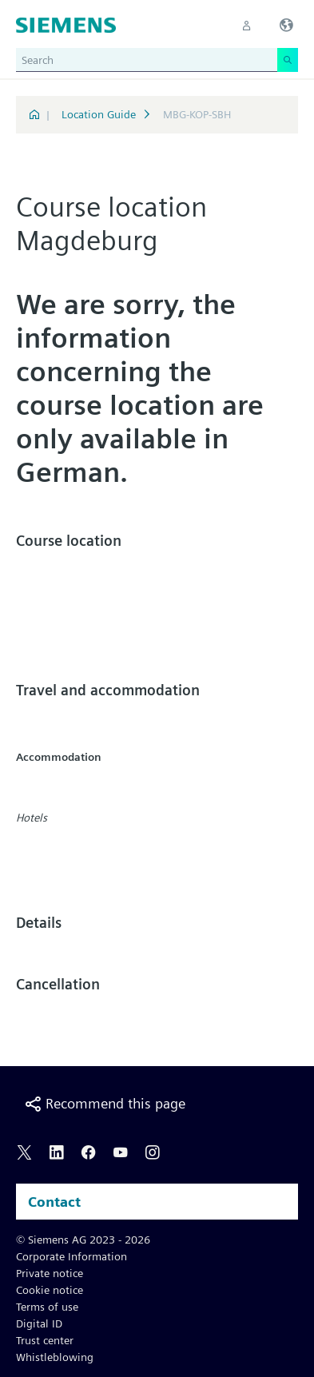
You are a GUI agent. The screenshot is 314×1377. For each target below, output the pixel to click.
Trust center (45, 1340)
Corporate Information (71, 1256)
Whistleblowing (54, 1357)
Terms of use (47, 1306)
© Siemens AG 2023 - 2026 (83, 1239)
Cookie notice (49, 1289)
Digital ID (39, 1323)
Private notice (49, 1273)
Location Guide (99, 114)
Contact (54, 1201)
